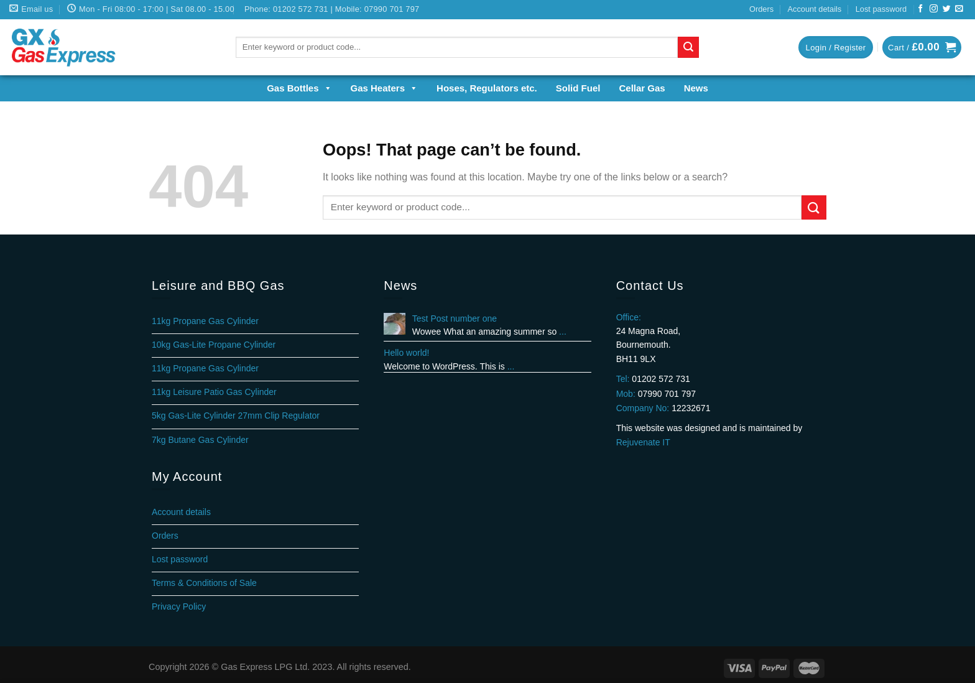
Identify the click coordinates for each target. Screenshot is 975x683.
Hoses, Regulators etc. (487, 88)
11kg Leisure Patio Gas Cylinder (214, 392)
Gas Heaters (384, 88)
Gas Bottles (299, 88)
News (696, 88)
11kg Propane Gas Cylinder (205, 321)
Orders (761, 9)
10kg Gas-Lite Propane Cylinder (213, 345)
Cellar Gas (642, 88)
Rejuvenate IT (643, 442)
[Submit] (688, 47)
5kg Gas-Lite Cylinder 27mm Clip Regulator (236, 415)
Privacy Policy (179, 606)
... (562, 332)
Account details (814, 9)
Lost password (881, 9)
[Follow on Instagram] (934, 9)
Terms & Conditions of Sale (204, 583)
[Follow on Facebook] (921, 9)
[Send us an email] (959, 9)
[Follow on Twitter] (947, 9)
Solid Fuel (578, 88)
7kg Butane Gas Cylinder (200, 440)
